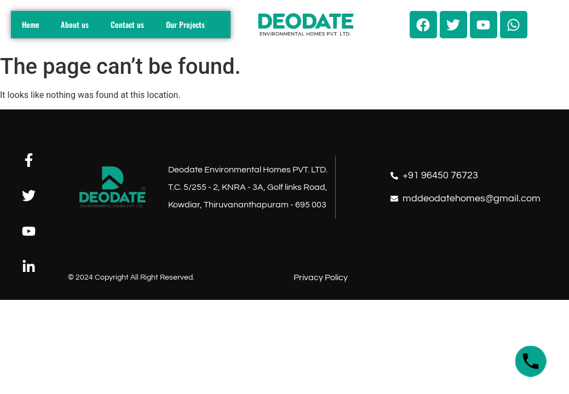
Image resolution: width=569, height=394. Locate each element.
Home (30, 24)
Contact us (127, 24)
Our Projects (185, 24)
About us (75, 24)
